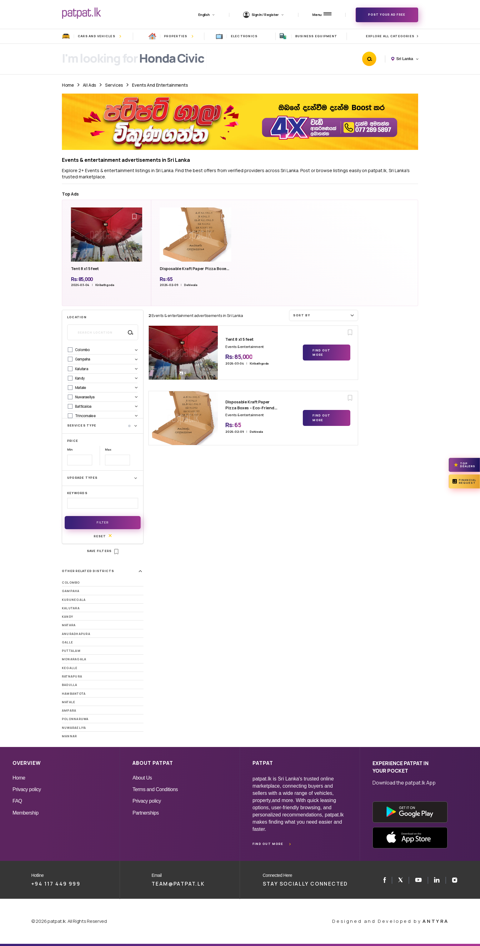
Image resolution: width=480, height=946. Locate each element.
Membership (25, 813)
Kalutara (71, 608)
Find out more (267, 844)
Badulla (70, 685)
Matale (68, 702)
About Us (142, 777)
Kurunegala (74, 600)
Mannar (69, 736)
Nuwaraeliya (74, 728)
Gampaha (71, 591)
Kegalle (70, 668)
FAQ (17, 801)
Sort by (324, 315)
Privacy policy (26, 789)
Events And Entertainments (160, 85)
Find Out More (321, 352)
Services (114, 85)
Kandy (67, 617)
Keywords (77, 493)
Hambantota (74, 694)
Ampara (69, 710)
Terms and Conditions (155, 789)
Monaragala (74, 659)
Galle (67, 642)
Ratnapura (72, 676)
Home (68, 85)
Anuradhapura (76, 634)
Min (70, 449)
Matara (69, 625)
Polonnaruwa (75, 719)
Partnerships (145, 813)
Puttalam (71, 651)
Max (108, 449)
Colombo (71, 582)
